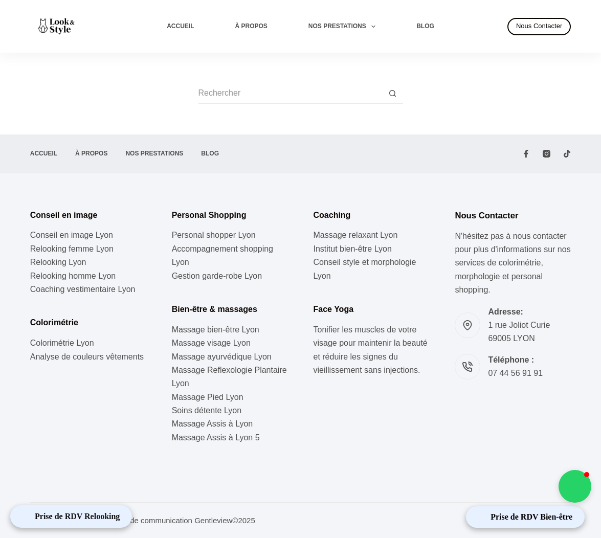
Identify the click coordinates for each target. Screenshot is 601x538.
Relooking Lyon (58, 262)
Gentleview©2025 (224, 520)
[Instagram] (546, 154)
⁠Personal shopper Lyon (214, 235)
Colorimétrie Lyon (62, 343)
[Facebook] (526, 154)
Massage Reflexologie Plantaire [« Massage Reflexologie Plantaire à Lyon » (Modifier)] (229, 370)
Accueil (180, 26)
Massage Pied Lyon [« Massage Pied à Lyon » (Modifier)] (207, 397)
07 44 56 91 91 (515, 373)
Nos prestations (344, 26)
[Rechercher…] (290, 93)
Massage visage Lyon (211, 343)
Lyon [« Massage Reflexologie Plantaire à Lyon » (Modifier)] (180, 383)
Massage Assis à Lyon (212, 423)
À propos (251, 26)
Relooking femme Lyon (72, 248)
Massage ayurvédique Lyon (222, 356)
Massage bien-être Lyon (215, 329)
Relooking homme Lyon (73, 276)
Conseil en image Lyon (71, 235)
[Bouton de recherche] (393, 93)
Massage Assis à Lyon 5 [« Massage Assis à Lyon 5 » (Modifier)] (216, 437)
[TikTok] (567, 154)
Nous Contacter (539, 26)
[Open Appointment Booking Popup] (71, 516)
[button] (575, 486)
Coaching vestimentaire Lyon (83, 289)
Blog (425, 26)
